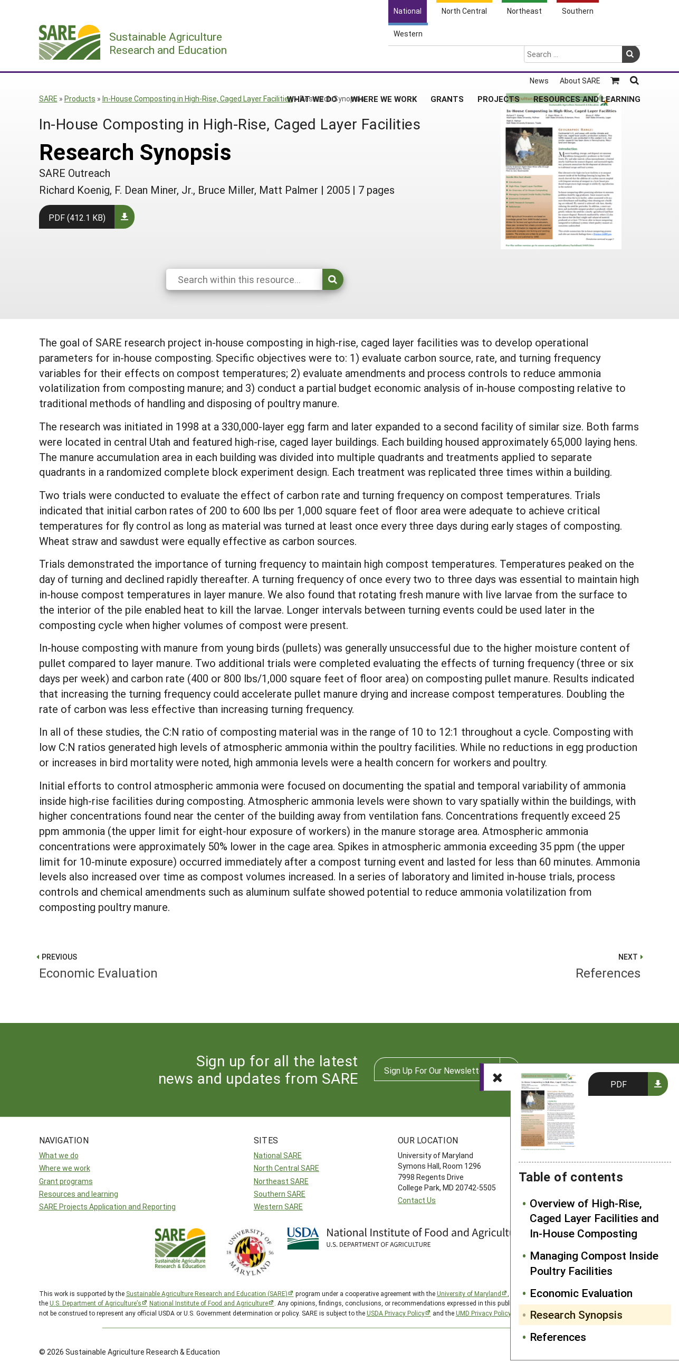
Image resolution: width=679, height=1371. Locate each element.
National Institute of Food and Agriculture (208, 1303)
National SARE (278, 1155)
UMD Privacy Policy (483, 1313)
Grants (447, 57)
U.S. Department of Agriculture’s (95, 1303)
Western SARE (278, 1206)
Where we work (64, 1168)
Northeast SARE (281, 1181)
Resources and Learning (586, 57)
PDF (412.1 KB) (77, 217)
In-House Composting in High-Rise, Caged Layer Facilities (197, 98)
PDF (618, 1084)
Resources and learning (78, 1194)
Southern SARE (279, 1194)
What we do (59, 1155)
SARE (48, 98)
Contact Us (417, 1200)
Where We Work (384, 57)
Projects (498, 57)
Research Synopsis (576, 1314)
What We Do (312, 57)
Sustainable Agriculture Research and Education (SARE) (207, 1293)
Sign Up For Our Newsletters (437, 1070)
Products (79, 98)
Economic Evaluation (581, 1292)
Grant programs (66, 1181)
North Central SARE (286, 1168)
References (558, 1336)
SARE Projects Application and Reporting (107, 1206)
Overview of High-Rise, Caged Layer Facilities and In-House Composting (594, 1218)
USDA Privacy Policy (396, 1313)
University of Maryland (469, 1293)
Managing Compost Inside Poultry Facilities (594, 1263)
